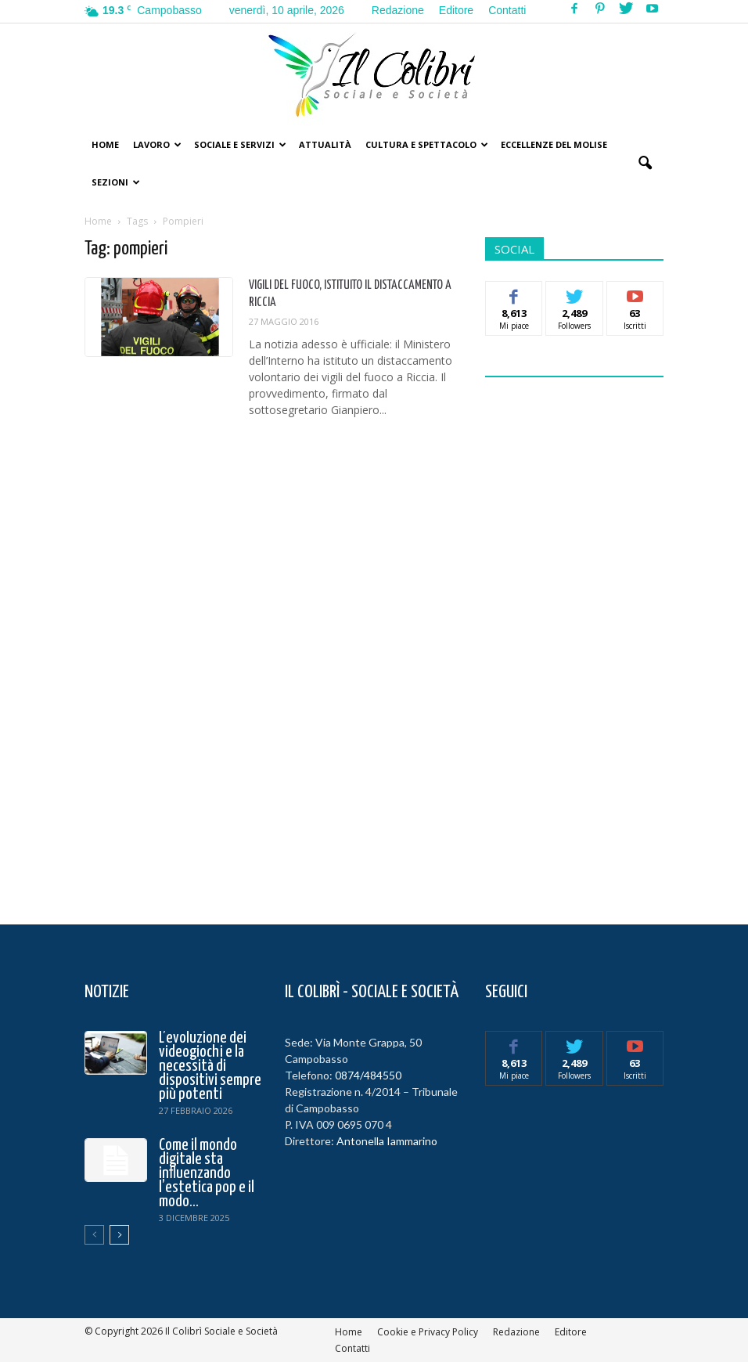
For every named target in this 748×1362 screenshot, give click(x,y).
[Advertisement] (602, 641)
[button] (644, 163)
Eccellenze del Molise (554, 144)
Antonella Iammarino (386, 1141)
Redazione (398, 10)
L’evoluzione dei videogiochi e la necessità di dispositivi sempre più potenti (210, 1066)
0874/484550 (368, 1075)
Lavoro (157, 144)
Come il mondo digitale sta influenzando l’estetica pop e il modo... (206, 1173)
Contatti (507, 10)
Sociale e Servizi (240, 144)
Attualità (325, 144)
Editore (456, 10)
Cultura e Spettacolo (426, 144)
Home (105, 144)
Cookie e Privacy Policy (427, 1332)
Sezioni (116, 182)
